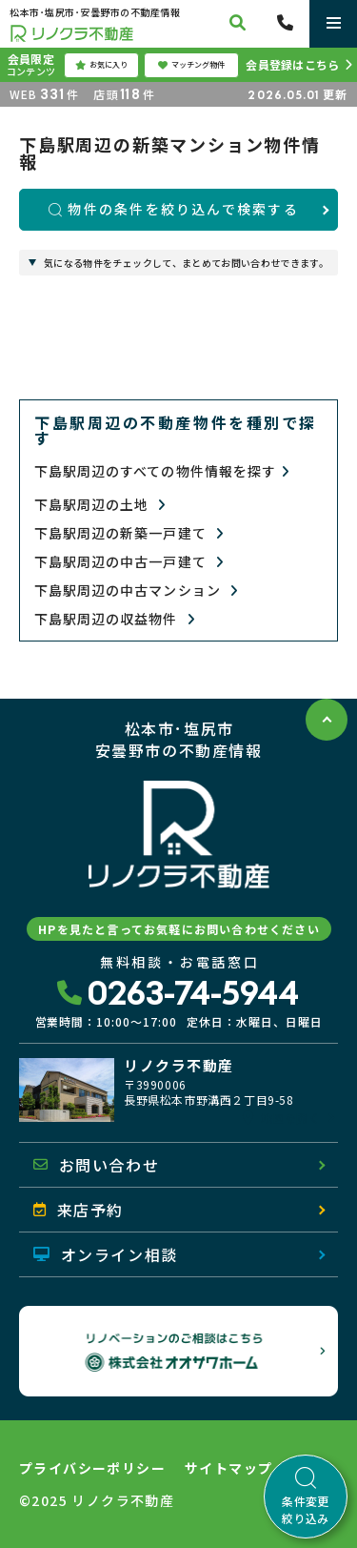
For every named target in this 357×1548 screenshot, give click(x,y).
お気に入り (101, 65)
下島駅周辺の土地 (100, 505)
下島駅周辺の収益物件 (114, 619)
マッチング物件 (191, 65)
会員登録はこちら (292, 64)
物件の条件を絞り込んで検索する (174, 208)
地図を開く (281, 1118)
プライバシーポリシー (92, 1468)
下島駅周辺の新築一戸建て (129, 533)
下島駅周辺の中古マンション (136, 590)
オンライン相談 (105, 1254)
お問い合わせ (96, 1164)
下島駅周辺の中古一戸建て (129, 562)
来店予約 (78, 1209)
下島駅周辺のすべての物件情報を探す (161, 471)
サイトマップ (228, 1468)
